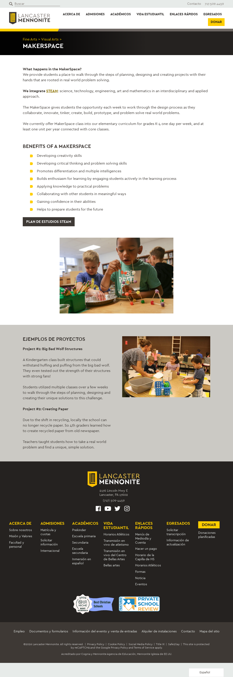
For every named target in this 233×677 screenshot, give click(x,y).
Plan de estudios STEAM (48, 221)
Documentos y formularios (48, 631)
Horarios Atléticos (116, 534)
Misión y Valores (20, 536)
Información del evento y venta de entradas (105, 631)
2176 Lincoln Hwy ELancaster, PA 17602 (113, 493)
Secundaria (80, 542)
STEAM (52, 91)
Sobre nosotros (20, 530)
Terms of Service (144, 647)
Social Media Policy (140, 644)
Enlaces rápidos (184, 14)
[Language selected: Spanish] (206, 672)
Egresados (212, 14)
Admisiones (95, 14)
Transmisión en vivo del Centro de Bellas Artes (115, 555)
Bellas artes (112, 565)
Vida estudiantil (150, 14)
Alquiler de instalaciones (159, 631)
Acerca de (71, 14)
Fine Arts (30, 39)
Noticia (140, 578)
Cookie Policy (116, 644)
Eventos (141, 584)
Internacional (50, 550)
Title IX (160, 644)
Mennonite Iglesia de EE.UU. (154, 654)
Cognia (85, 654)
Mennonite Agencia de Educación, (114, 654)
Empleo (19, 631)
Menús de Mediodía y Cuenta (143, 538)
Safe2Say (174, 644)
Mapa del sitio (210, 631)
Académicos (120, 14)
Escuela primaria (84, 536)
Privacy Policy (95, 644)
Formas (140, 571)
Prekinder (79, 530)
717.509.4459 (214, 4)
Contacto (194, 4)
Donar (216, 22)
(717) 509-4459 (114, 500)
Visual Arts (49, 39)
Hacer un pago (146, 549)
